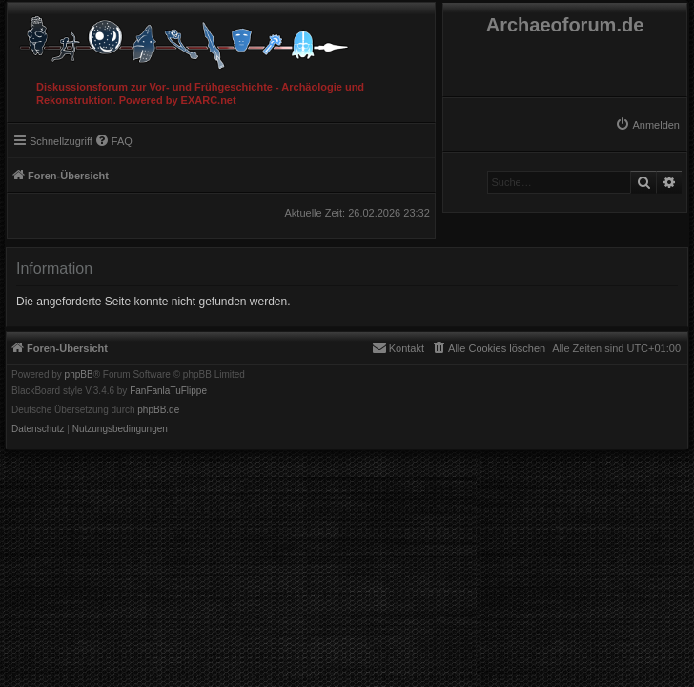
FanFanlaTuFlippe (168, 391)
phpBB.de (158, 410)
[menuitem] (647, 125)
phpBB (79, 375)
